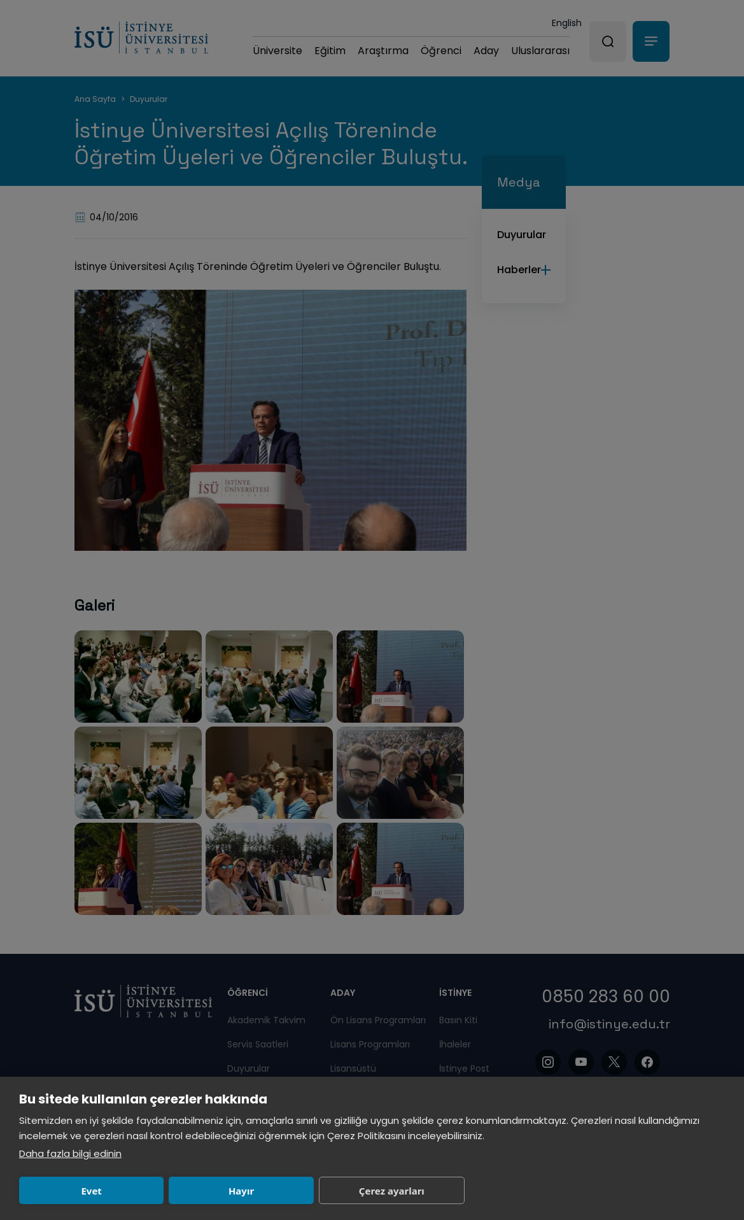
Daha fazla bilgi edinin (70, 1153)
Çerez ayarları (392, 1190)
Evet (91, 1190)
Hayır (241, 1190)
